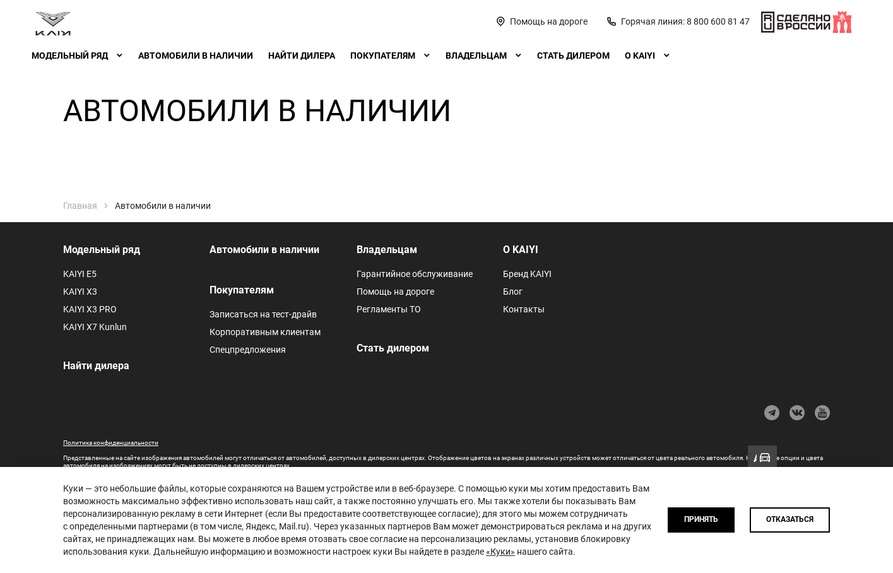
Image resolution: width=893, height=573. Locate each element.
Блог (513, 291)
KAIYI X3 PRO (90, 309)
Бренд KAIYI (527, 274)
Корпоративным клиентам (265, 332)
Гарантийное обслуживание (415, 274)
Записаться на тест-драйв (263, 314)
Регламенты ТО (389, 309)
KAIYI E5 (80, 274)
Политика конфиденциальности (110, 442)
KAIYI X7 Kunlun (95, 327)
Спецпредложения (248, 350)
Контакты (524, 309)
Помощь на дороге (395, 291)
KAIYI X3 (80, 291)
